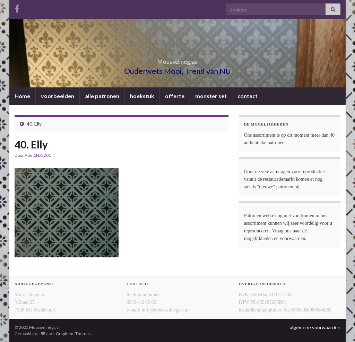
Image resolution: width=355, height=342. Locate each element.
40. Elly (34, 124)
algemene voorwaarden (315, 327)
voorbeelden (57, 96)
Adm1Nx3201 (38, 155)
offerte (174, 96)
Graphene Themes (73, 333)
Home (22, 96)
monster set (211, 96)
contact (247, 96)
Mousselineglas (177, 59)
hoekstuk (142, 96)
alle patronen (102, 96)
